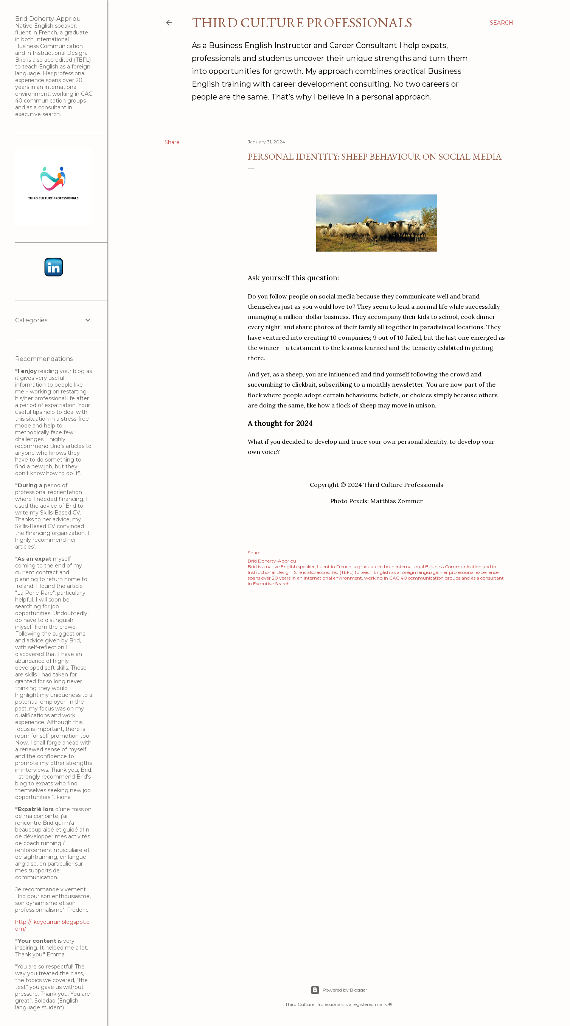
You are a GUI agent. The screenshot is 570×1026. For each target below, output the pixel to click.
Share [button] (172, 142)
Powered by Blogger (339, 990)
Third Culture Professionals (302, 22)
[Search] (501, 23)
